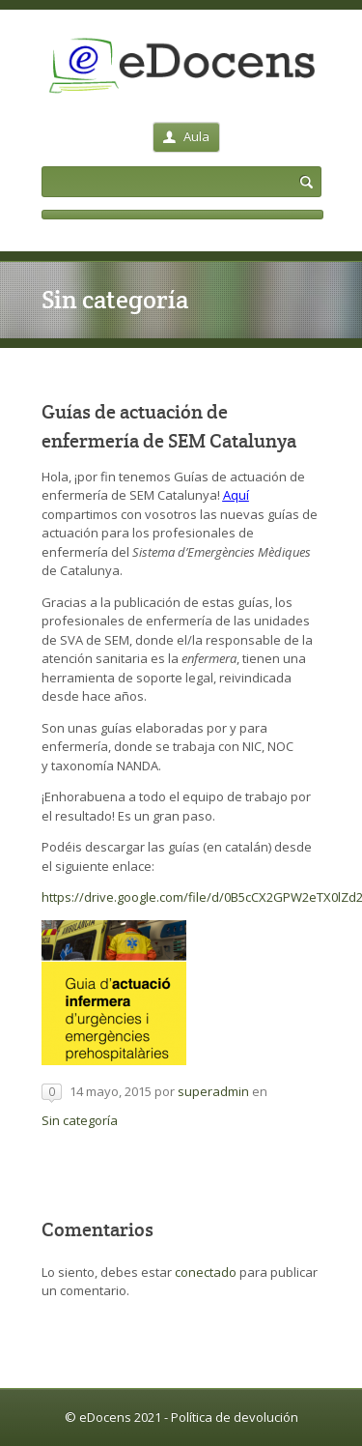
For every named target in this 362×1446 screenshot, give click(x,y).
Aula (186, 136)
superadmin (213, 1091)
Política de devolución (234, 1417)
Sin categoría (80, 1120)
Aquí (236, 495)
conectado (206, 1272)
